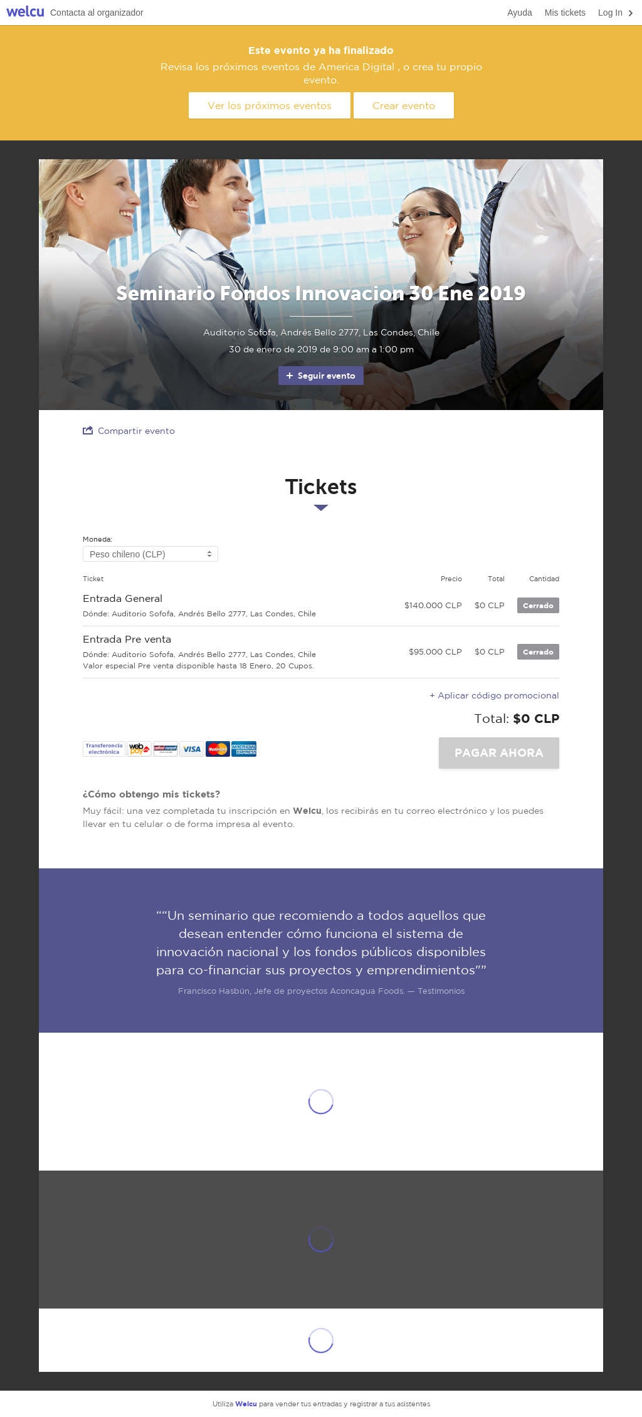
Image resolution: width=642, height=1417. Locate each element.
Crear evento (403, 105)
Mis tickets (565, 13)
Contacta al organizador (97, 13)
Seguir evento (320, 376)
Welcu (25, 13)
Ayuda (519, 13)
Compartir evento (129, 430)
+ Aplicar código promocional (494, 695)
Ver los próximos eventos (270, 105)
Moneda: (97, 539)
